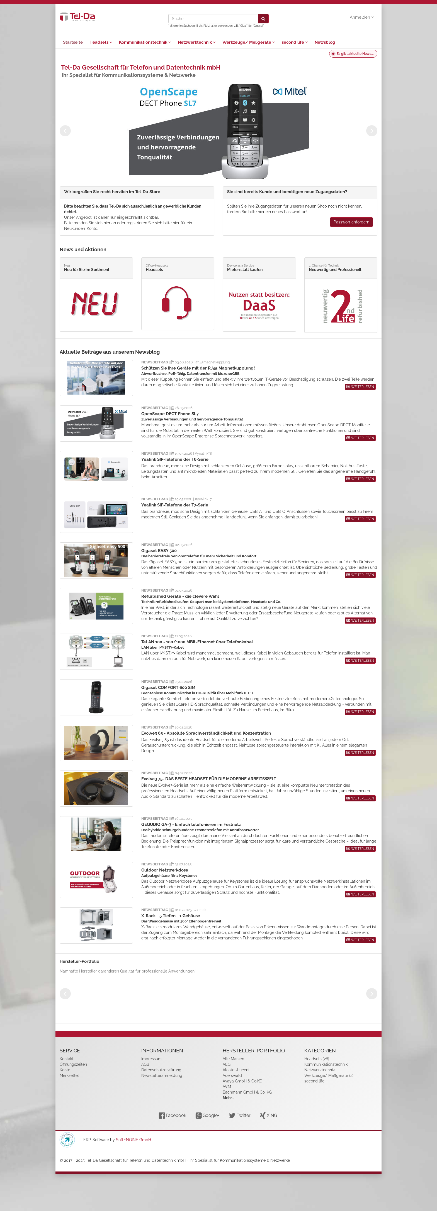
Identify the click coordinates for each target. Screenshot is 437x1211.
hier (107, 223)
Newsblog (325, 42)
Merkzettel (69, 1075)
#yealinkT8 (203, 454)
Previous (65, 130)
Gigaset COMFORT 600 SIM (168, 687)
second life (295, 42)
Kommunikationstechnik (145, 42)
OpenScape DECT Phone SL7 (170, 413)
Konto (65, 1070)
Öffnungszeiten (73, 1064)
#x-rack (200, 910)
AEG (226, 1064)
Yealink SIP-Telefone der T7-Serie (174, 505)
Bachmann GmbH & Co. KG (247, 1092)
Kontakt (67, 1059)
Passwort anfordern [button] (351, 222)
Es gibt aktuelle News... (355, 54)
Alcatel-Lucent (236, 1070)
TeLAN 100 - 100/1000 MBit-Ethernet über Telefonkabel (197, 641)
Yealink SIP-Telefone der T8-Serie (174, 459)
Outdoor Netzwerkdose (164, 870)
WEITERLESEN (360, 387)
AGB (145, 1064)
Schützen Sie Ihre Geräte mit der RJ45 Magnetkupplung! (198, 368)
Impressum (151, 1059)
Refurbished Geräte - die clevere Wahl (180, 596)
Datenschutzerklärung (161, 1070)
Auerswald (232, 1075)
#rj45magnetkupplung (212, 362)
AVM (227, 1086)
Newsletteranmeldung (161, 1075)
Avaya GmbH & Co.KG (242, 1081)
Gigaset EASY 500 (159, 550)
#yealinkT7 (203, 499)
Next (371, 130)
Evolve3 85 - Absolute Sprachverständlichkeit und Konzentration (206, 733)
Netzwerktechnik (197, 42)
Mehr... (228, 1098)
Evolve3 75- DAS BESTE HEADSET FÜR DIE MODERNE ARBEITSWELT (208, 778)
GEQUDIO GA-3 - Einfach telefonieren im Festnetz (191, 824)
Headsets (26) (316, 1059)
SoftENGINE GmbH (133, 1140)
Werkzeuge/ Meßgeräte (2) (328, 1075)
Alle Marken (233, 1059)
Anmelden (362, 17)
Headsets (100, 42)
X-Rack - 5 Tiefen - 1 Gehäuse (170, 915)
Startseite (73, 42)
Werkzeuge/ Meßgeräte (248, 42)
